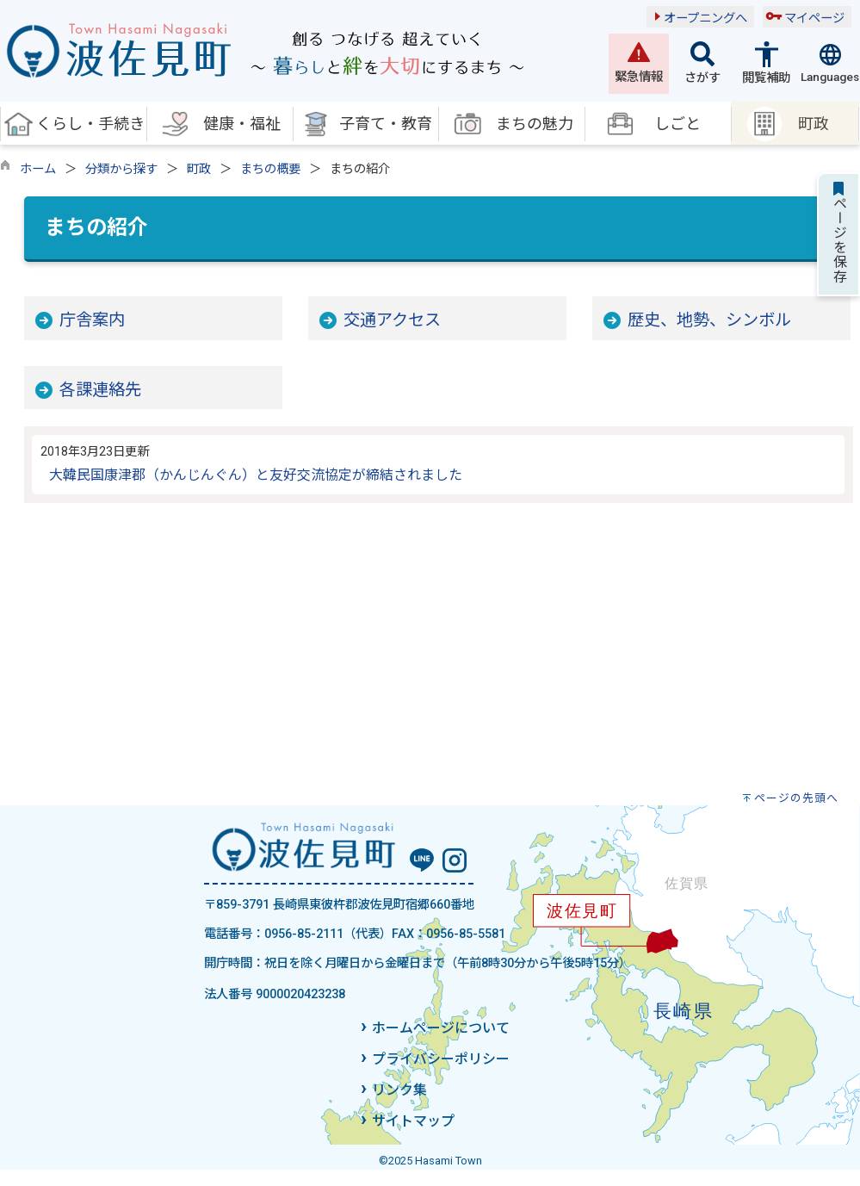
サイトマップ (413, 1121)
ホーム (38, 169)
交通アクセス (392, 320)
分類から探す (121, 169)
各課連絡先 (100, 390)
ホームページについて (441, 1028)
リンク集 (399, 1090)
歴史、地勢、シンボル (709, 320)
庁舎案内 (92, 320)
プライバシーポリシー (441, 1059)
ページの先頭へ (796, 798)
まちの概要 (270, 169)
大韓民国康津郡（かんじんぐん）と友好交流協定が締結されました (255, 475)
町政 (199, 169)
